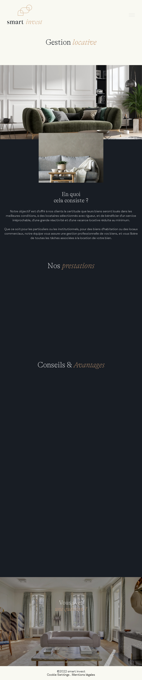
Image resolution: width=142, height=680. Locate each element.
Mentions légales (83, 674)
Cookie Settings (58, 674)
